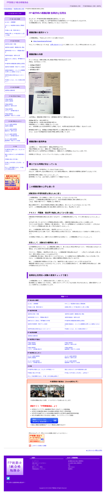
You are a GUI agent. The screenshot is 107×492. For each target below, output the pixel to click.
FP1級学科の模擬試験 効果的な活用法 (15, 63)
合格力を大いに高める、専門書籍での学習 (15, 59)
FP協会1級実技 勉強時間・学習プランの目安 (12, 114)
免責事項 (70, 469)
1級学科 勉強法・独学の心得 (12, 55)
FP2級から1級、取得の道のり (12, 30)
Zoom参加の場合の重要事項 (75, 463)
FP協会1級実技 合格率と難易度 (9, 100)
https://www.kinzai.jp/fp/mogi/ (42, 41)
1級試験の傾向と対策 (19, 8)
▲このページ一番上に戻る (94, 450)
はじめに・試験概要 (10, 22)
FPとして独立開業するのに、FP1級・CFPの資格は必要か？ (15, 168)
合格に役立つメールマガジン (39, 463)
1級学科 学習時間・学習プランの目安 (15, 66)
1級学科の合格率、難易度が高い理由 (14, 47)
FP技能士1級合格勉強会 (17, 2)
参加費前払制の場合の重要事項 (75, 461)
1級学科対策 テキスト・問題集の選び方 (15, 51)
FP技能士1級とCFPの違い (11, 159)
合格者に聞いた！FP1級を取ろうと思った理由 (14, 34)
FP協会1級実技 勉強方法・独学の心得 (11, 105)
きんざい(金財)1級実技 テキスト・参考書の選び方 (12, 134)
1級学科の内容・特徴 (10, 44)
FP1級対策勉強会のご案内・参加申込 (92, 6)
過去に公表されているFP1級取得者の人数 (14, 155)
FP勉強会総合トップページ (38, 469)
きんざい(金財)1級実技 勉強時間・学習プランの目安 (12, 139)
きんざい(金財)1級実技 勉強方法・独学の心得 (11, 130)
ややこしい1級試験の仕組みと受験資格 (14, 26)
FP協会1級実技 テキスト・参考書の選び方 (12, 109)
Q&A (69, 465)
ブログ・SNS (35, 465)
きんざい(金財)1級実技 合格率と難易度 (11, 125)
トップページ (35, 461)
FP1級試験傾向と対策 (75, 6)
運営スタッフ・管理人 (37, 467)
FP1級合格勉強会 (8, 8)
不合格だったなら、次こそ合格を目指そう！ (15, 80)
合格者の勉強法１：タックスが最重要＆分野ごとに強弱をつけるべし (15, 71)
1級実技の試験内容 (10, 90)
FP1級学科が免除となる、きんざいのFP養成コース (14, 150)
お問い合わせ (71, 467)
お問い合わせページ (56, 44)
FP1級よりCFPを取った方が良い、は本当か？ (14, 163)
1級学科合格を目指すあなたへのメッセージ (14, 75)
